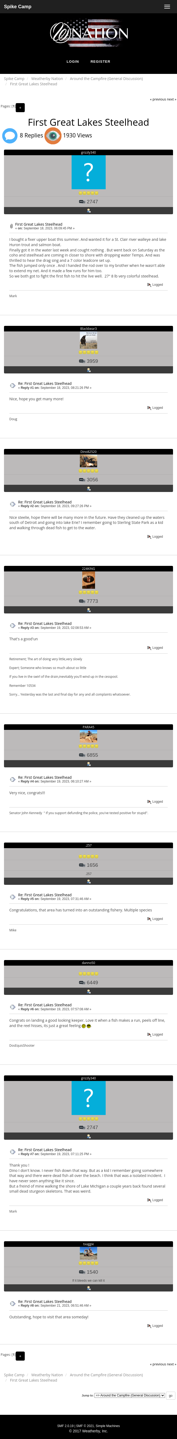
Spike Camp (17, 6)
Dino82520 (88, 451)
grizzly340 (88, 152)
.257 (88, 845)
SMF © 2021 (85, 1426)
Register (100, 62)
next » (171, 99)
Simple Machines (108, 1426)
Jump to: (88, 1395)
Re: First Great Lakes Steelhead (45, 383)
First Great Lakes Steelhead (38, 224)
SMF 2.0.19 (65, 1426)
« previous (158, 99)
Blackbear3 (88, 328)
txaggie (88, 1244)
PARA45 (88, 727)
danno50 (88, 963)
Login (73, 62)
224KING (88, 568)
